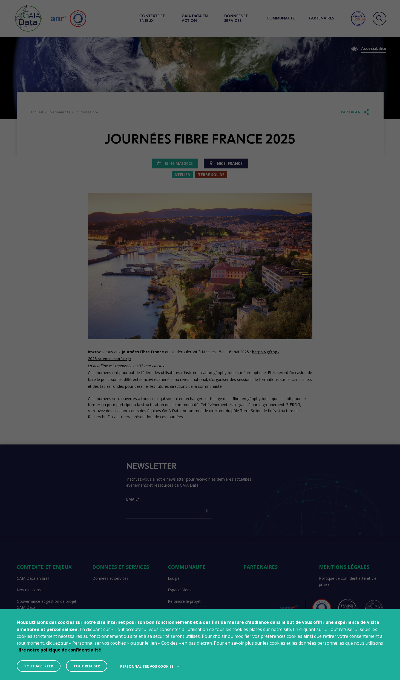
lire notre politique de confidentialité (60, 650)
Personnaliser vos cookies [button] (147, 666)
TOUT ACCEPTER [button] (38, 666)
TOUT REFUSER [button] (86, 666)
